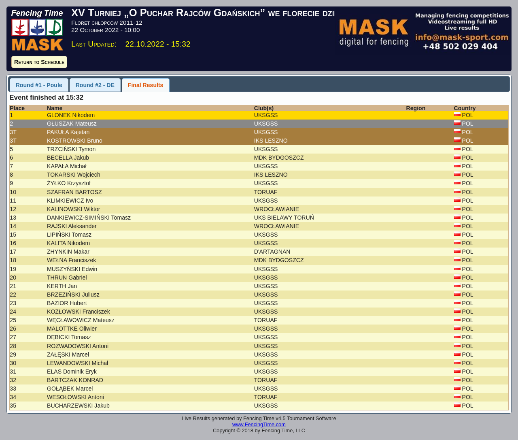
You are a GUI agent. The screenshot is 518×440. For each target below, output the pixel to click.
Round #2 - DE (95, 85)
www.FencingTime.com (259, 424)
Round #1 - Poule (39, 85)
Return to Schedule (39, 62)
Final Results (145, 85)
